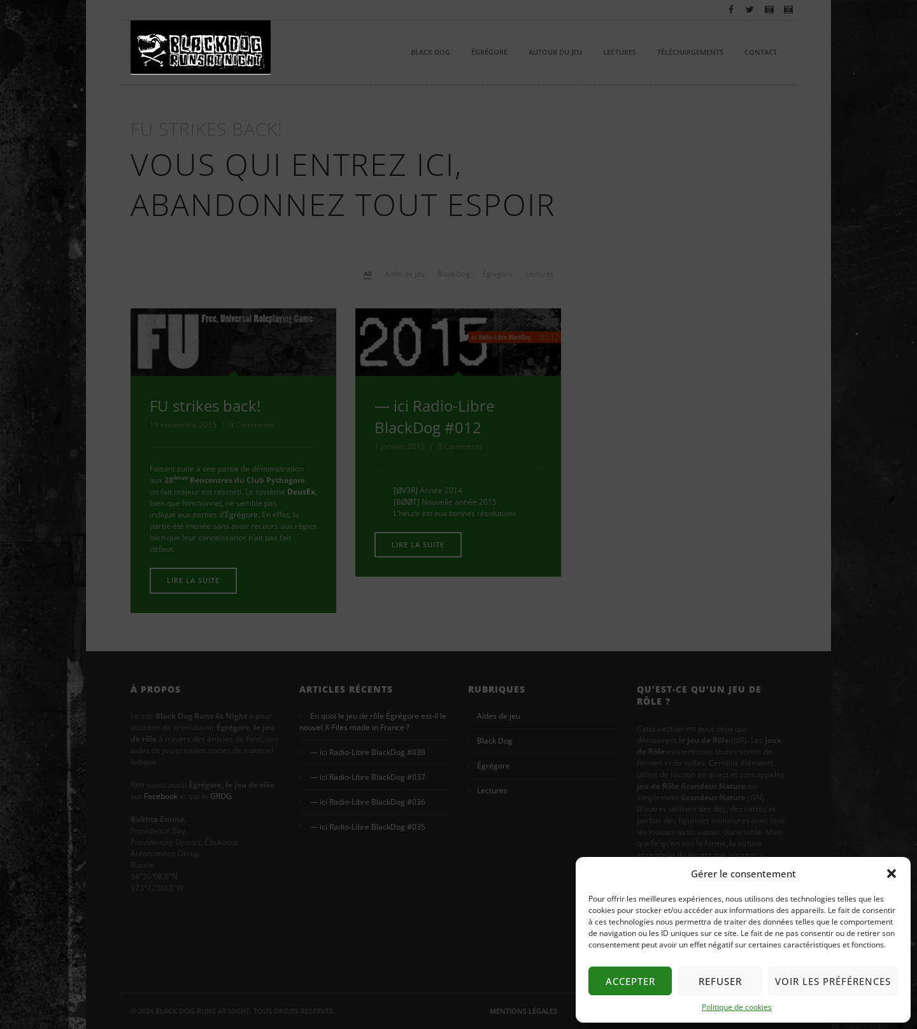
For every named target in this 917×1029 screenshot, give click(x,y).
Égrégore (489, 52)
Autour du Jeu (555, 52)
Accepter (630, 981)
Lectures (619, 52)
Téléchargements (690, 52)
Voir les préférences (833, 981)
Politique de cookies (737, 1007)
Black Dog (430, 52)
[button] (891, 873)
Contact (760, 52)
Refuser (720, 981)
